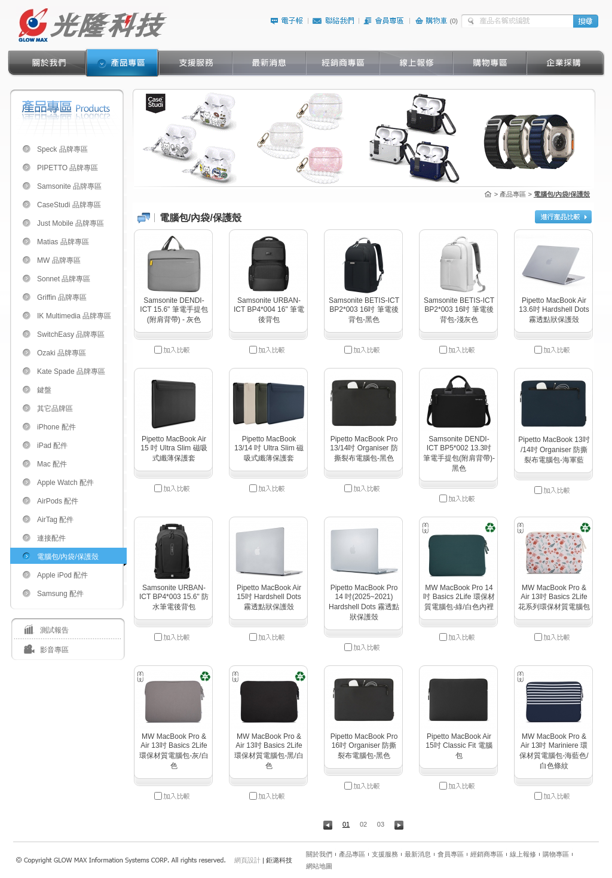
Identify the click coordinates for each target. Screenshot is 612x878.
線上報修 (523, 854)
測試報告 (54, 630)
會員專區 (450, 854)
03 (380, 824)
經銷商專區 (486, 854)
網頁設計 (247, 860)
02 (363, 824)
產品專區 (352, 854)
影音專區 (54, 650)
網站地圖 (319, 866)
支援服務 (385, 854)
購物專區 (556, 854)
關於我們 (319, 854)
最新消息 (418, 854)
